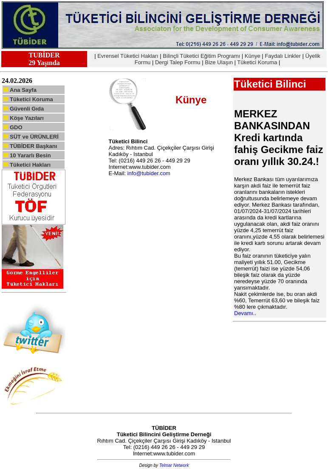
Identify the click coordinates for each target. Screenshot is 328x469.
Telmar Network (174, 465)
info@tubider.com (148, 173)
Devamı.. (245, 313)
